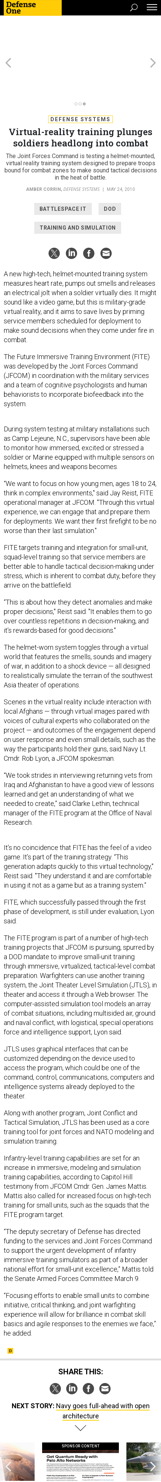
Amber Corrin (43, 148)
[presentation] (8, 1429)
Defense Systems (80, 79)
